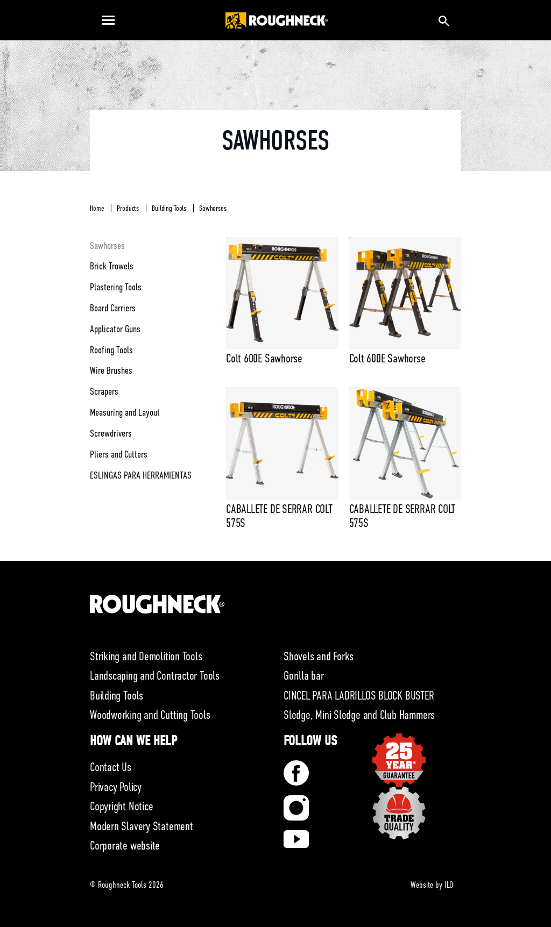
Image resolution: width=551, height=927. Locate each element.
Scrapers (104, 391)
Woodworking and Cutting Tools (150, 715)
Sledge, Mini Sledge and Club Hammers (359, 715)
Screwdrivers (111, 433)
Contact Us (110, 767)
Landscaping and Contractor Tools (155, 675)
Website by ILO (432, 885)
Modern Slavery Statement (141, 826)
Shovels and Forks (319, 656)
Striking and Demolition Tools (146, 656)
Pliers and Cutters (118, 454)
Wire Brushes (111, 370)
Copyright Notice (121, 806)
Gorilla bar (304, 675)
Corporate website (125, 845)
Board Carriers (113, 308)
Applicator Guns (115, 329)
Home (97, 208)
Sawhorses (213, 208)
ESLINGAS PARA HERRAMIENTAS (141, 475)
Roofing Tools (111, 350)
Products (128, 208)
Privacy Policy (116, 787)
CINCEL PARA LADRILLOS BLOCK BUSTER (359, 695)
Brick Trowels (111, 266)
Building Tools (169, 208)
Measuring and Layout (125, 412)
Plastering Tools (116, 287)
